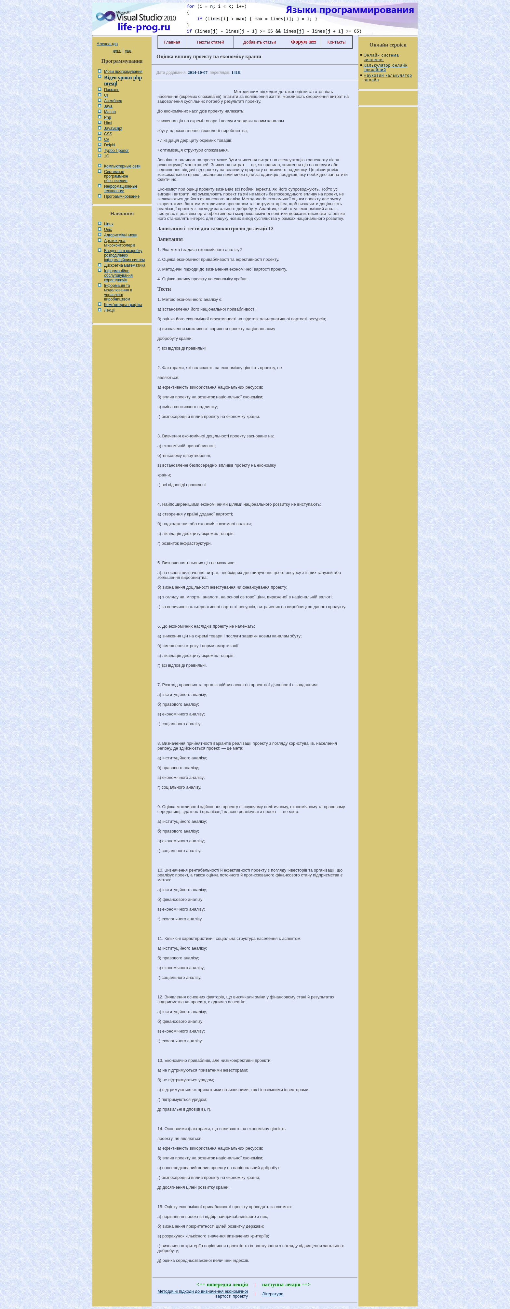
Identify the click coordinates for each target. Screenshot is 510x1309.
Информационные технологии (120, 188)
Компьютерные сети (122, 166)
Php (107, 117)
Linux (109, 224)
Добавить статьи (259, 42)
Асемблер (113, 101)
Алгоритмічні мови (120, 235)
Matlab (110, 112)
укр (128, 50)
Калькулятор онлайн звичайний (386, 67)
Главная (172, 42)
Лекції (109, 310)
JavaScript (113, 128)
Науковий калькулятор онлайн (388, 77)
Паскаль (111, 89)
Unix (108, 229)
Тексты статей (210, 42)
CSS (108, 134)
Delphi (109, 145)
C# (106, 139)
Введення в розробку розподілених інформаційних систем (124, 255)
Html (108, 123)
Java (108, 106)
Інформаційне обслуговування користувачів (118, 275)
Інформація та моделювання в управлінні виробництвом (118, 292)
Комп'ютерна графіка (123, 304)
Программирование (122, 196)
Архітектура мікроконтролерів (119, 242)
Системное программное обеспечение (116, 176)
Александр (107, 43)
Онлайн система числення (381, 57)
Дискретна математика (124, 265)
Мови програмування (123, 71)
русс (117, 50)
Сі (106, 95)
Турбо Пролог (116, 150)
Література (273, 1293)
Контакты (337, 42)
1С (106, 156)
